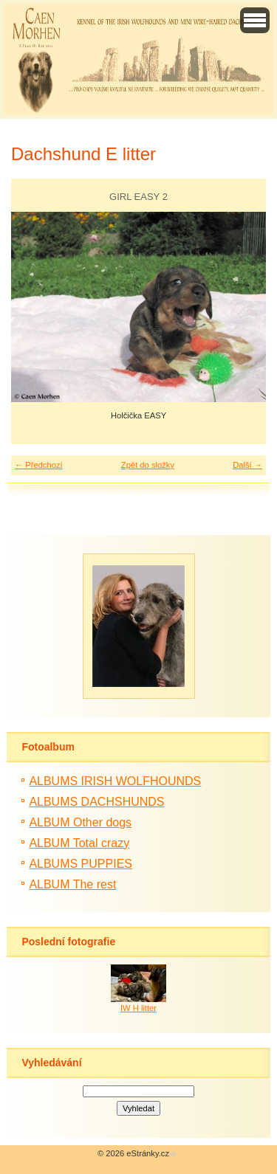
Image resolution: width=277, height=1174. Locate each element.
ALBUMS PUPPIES (80, 863)
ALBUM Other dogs (80, 822)
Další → (247, 464)
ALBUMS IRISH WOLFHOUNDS (115, 781)
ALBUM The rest (72, 884)
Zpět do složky (147, 464)
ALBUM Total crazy (79, 843)
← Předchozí (39, 464)
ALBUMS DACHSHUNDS (96, 801)
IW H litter (138, 1008)
